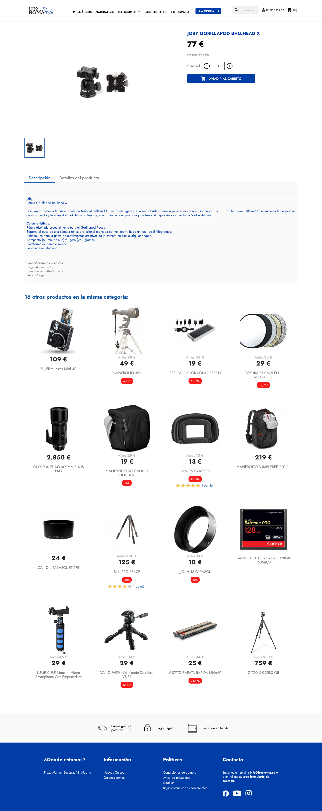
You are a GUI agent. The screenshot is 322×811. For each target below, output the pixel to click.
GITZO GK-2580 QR (263, 672)
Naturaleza (105, 12)
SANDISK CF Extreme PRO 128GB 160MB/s (263, 560)
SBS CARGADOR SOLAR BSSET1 (195, 373)
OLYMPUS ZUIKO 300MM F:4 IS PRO (58, 469)
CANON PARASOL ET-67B (58, 567)
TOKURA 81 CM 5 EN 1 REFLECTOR (263, 375)
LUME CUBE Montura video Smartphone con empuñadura (58, 674)
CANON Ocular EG (195, 471)
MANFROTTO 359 (127, 373)
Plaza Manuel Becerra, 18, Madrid (67, 773)
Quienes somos (114, 778)
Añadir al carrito (221, 78)
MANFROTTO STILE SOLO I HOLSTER (127, 473)
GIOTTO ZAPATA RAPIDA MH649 (195, 672)
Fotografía (180, 12)
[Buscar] (245, 10)
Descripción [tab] (40, 178)
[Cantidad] (218, 66)
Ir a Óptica (206, 11)
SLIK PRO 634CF (127, 571)
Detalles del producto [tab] (79, 178)
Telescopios (127, 12)
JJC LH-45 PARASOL (195, 571)
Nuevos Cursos (114, 773)
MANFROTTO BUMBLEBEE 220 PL (263, 467)
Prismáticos (82, 12)
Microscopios (156, 12)
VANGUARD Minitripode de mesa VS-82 (126, 674)
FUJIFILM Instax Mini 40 (58, 368)
